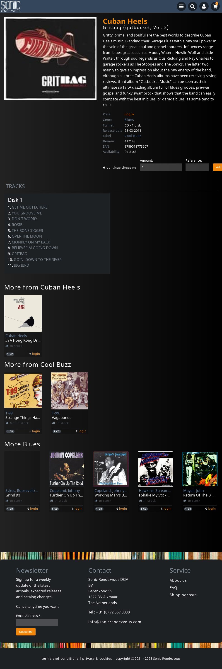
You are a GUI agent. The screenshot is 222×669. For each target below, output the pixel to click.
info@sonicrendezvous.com (114, 621)
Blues (129, 119)
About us (178, 580)
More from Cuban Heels (42, 287)
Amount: (146, 160)
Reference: (194, 160)
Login (129, 114)
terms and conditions (60, 658)
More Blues (22, 444)
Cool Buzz (133, 136)
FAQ (173, 587)
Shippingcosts (183, 594)
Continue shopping (119, 167)
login (36, 354)
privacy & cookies (97, 658)
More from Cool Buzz (37, 364)
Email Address (28, 615)
